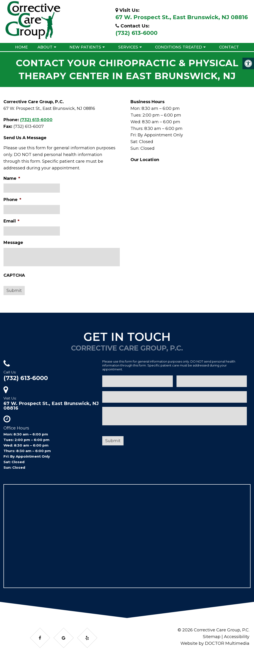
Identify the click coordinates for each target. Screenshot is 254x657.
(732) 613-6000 (136, 33)
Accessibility (236, 636)
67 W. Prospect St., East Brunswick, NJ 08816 (181, 17)
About (45, 47)
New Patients (85, 47)
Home (21, 47)
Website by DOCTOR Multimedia (214, 643)
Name (11, 178)
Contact (229, 47)
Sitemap (211, 636)
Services (128, 47)
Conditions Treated (178, 47)
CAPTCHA (14, 275)
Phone (12, 199)
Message (13, 242)
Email (11, 221)
